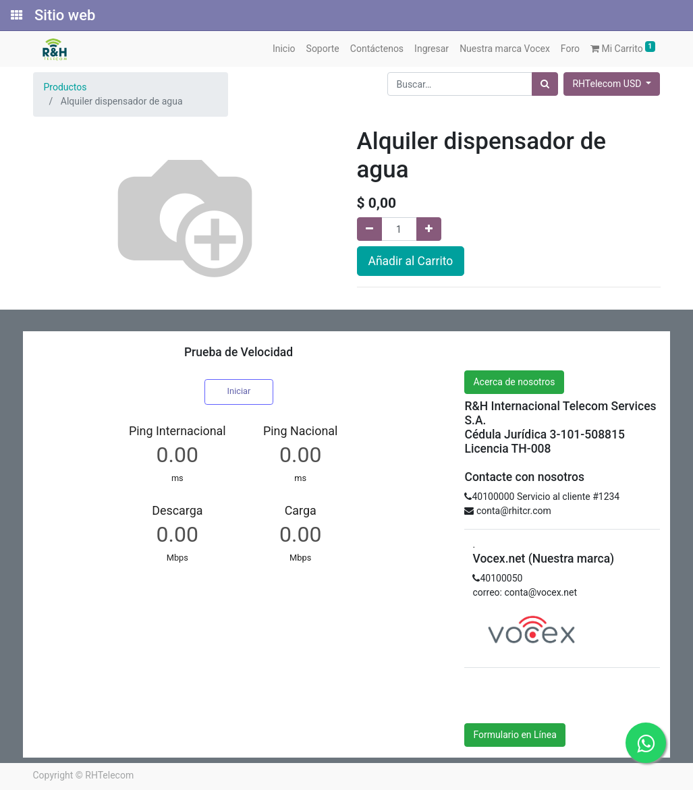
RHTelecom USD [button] (607, 83)
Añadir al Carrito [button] (410, 261)
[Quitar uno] (369, 229)
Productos (65, 87)
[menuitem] (284, 48)
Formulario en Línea (514, 734)
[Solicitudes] (15, 15)
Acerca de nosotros (514, 381)
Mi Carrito (622, 47)
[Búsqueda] (545, 84)
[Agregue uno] (428, 229)
